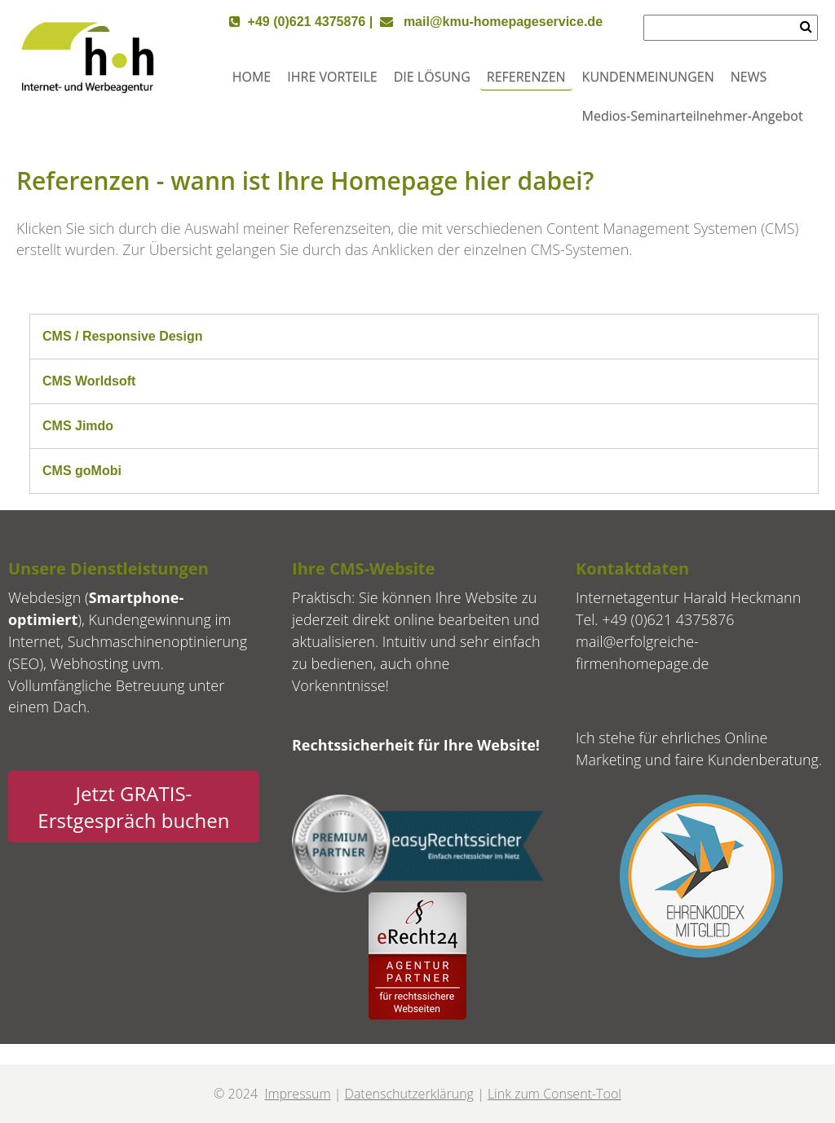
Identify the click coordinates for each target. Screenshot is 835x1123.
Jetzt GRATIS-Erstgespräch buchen (133, 807)
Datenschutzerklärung (409, 1094)
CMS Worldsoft (88, 381)
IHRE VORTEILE (332, 77)
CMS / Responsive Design (122, 336)
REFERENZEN (526, 77)
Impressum (297, 1094)
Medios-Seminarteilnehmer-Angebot (692, 116)
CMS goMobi (81, 471)
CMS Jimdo (77, 426)
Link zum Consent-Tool (554, 1094)
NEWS (749, 77)
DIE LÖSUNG (432, 77)
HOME (252, 77)
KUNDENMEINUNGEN (648, 77)
